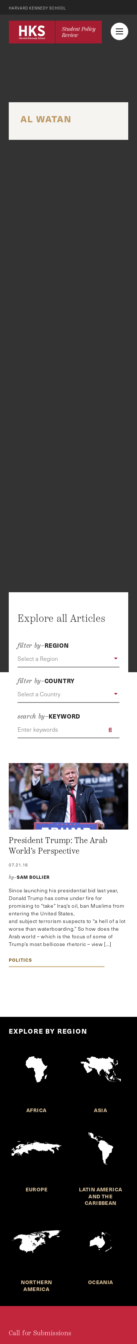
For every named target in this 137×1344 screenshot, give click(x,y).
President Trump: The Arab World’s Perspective (58, 846)
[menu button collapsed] (119, 31)
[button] (68, 659)
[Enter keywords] (68, 729)
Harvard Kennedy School (37, 8)
